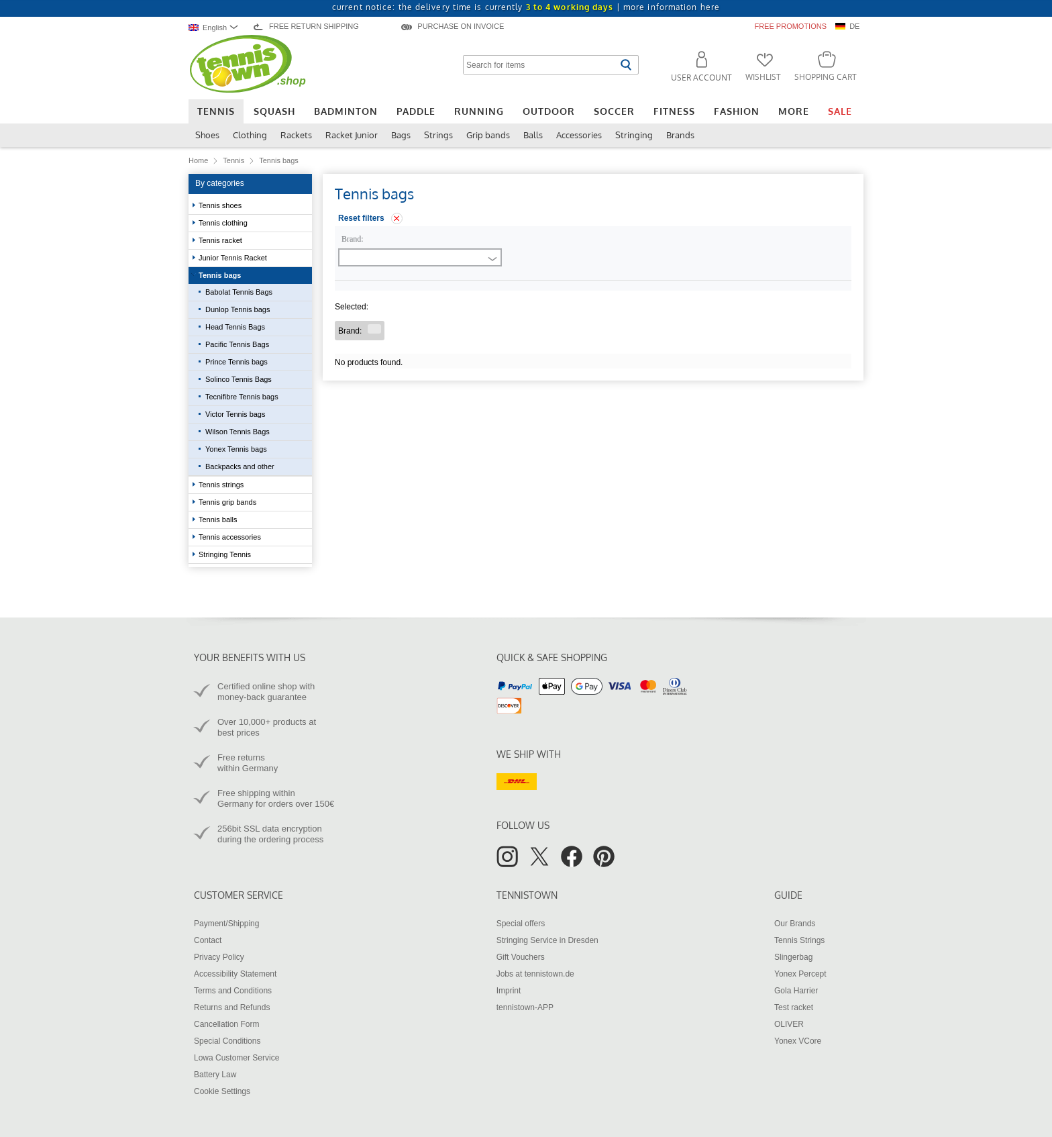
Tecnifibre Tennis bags (241, 397)
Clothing (250, 135)
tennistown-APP (525, 1007)
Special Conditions (227, 1041)
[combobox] (216, 27)
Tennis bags (221, 275)
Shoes (207, 135)
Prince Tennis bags (236, 362)
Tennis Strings (799, 940)
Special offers (520, 923)
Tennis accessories (231, 537)
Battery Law (215, 1074)
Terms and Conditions (233, 990)
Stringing (634, 135)
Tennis (216, 111)
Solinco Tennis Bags (238, 379)
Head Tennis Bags (235, 327)
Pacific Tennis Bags (237, 344)
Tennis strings (222, 485)
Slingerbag (793, 957)
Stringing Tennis (226, 554)
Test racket (793, 1007)
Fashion (736, 111)
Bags (401, 135)
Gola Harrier (796, 990)
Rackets (296, 135)
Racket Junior (351, 135)
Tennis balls (219, 519)
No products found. (369, 362)
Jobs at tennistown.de (535, 974)
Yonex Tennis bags (236, 449)
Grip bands (488, 135)
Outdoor (549, 111)
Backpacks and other (239, 466)
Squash (274, 111)
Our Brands (794, 923)
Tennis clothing (224, 223)
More (793, 111)
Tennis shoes (221, 205)
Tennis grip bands (228, 502)
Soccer (614, 111)
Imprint (508, 990)
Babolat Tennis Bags (238, 292)
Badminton (346, 111)
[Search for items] (540, 65)
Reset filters (361, 218)
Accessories (579, 135)
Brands (680, 135)
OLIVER (789, 1024)
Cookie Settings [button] (222, 1091)
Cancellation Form (226, 1024)
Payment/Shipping (226, 923)
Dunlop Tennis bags (237, 309)
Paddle (416, 111)
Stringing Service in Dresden (547, 940)
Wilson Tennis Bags (237, 432)
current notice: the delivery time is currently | (526, 7)
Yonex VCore (797, 1041)
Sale (840, 111)
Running (479, 111)
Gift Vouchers (520, 957)
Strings (438, 135)
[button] (696, 69)
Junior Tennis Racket (234, 258)
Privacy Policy (219, 957)
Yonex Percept (800, 974)
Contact (207, 940)
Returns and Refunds (232, 1007)
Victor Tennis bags (235, 414)
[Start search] (626, 64)
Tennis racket (221, 240)
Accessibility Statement (235, 974)
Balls (533, 135)
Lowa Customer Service (236, 1057)
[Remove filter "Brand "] (374, 329)
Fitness (674, 111)
